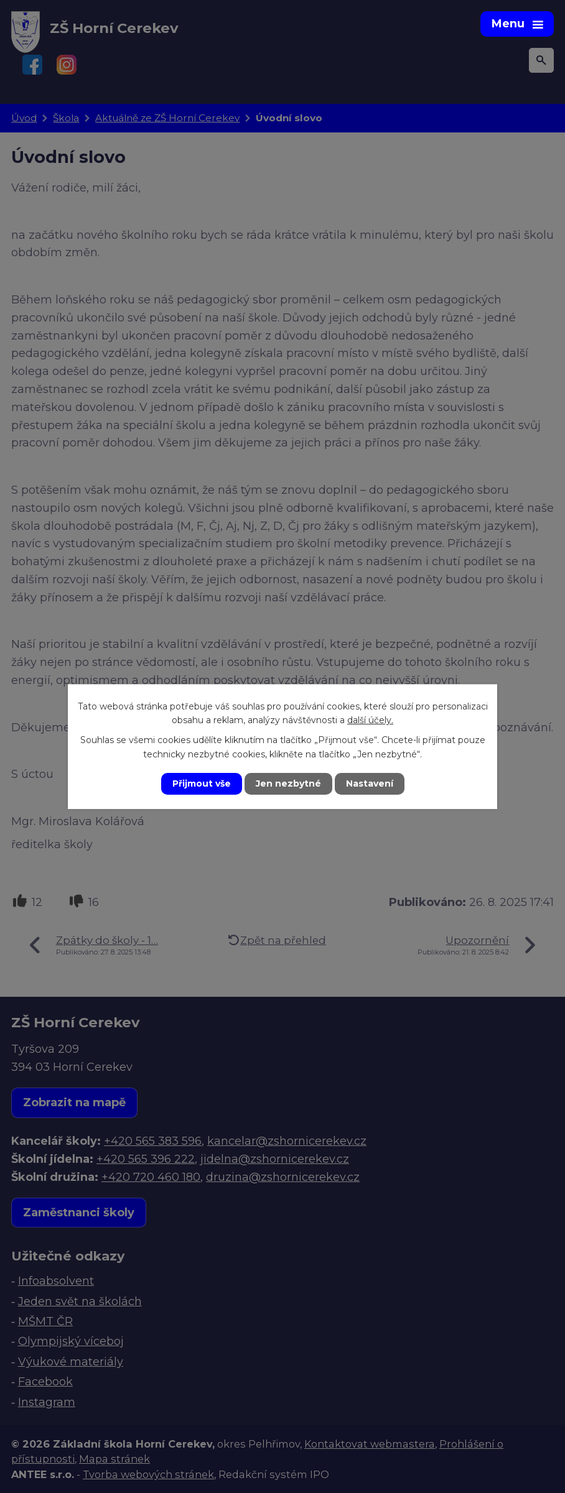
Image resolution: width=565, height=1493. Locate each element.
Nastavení (369, 783)
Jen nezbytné (288, 783)
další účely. (370, 720)
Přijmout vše (201, 783)
